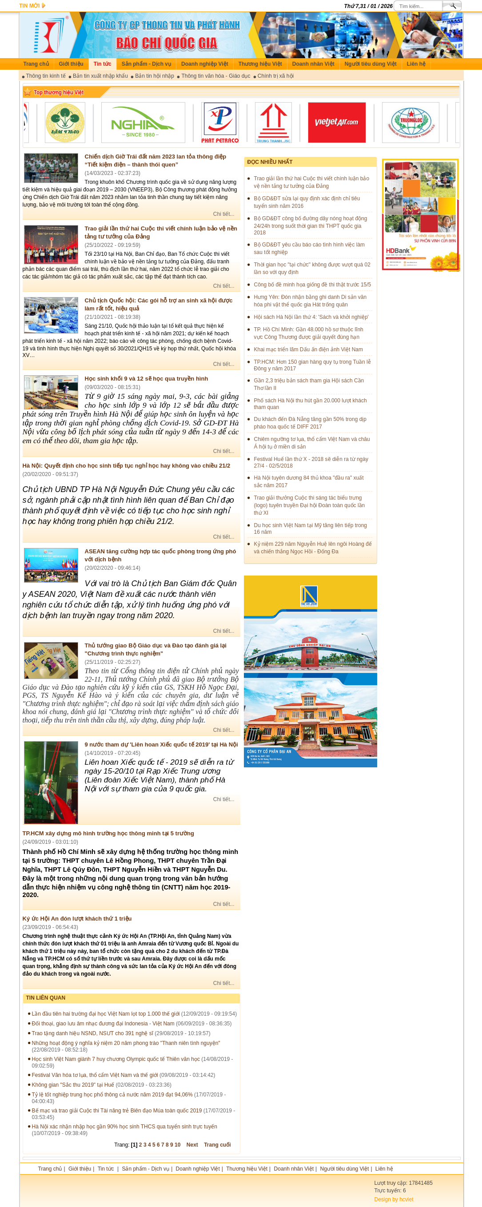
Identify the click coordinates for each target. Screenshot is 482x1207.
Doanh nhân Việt (313, 64)
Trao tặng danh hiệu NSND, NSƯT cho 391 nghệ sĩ (92, 1033)
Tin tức (103, 64)
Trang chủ (36, 64)
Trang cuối (217, 1145)
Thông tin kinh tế (46, 76)
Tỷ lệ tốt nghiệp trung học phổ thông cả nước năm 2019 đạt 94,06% (112, 1095)
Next (192, 1145)
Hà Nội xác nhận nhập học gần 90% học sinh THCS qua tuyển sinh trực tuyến (124, 1127)
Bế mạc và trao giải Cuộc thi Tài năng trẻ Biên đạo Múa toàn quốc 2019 (117, 1111)
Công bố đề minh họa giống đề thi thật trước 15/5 (312, 285)
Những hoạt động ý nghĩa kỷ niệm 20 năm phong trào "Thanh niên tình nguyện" (126, 1043)
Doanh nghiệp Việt (204, 64)
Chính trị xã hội (276, 76)
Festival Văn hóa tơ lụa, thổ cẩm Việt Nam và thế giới (95, 1075)
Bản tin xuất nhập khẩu (100, 76)
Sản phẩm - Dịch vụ (146, 64)
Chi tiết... (224, 214)
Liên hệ (416, 64)
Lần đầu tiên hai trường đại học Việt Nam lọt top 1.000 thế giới (106, 1014)
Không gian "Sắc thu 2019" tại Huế (73, 1085)
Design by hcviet (394, 1199)
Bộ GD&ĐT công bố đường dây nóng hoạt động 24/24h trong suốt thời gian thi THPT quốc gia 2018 (310, 225)
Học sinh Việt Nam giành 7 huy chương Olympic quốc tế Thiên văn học (116, 1059)
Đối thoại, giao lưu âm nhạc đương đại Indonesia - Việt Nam (103, 1023)
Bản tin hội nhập (154, 76)
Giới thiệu (71, 64)
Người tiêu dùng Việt (371, 64)
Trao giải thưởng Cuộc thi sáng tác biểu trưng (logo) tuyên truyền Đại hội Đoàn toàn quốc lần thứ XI (309, 505)
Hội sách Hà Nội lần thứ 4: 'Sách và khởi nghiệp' (311, 317)
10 (177, 1145)
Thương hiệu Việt (260, 64)
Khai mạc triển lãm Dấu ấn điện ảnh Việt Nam (308, 349)
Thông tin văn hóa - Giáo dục (215, 76)
